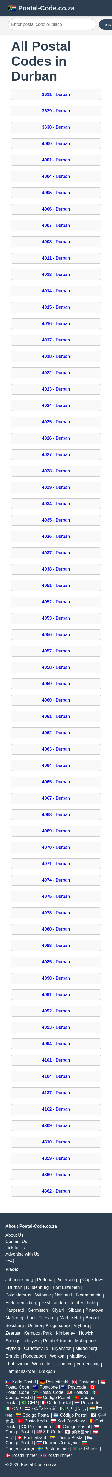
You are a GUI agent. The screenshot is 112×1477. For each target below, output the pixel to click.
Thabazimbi (16, 1363)
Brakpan (47, 1371)
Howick (86, 1333)
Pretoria (44, 1279)
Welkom (58, 1356)
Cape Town (93, 1279)
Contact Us (16, 1241)
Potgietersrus (18, 1295)
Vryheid (12, 1348)
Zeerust (12, 1333)
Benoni (92, 1318)
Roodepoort (34, 1356)
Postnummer (56, 1448)
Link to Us (15, 1247)
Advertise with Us (22, 1254)
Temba (76, 1302)
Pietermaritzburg (21, 1302)
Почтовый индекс (60, 1442)
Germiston (38, 1310)
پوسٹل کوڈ (76, 1408)
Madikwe (78, 1356)
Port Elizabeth (66, 1287)
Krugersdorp (58, 1325)
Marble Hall (71, 1318)
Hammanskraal (20, 1371)
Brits (91, 1302)
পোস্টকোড (89, 1448)
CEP (32, 1402)
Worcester (42, 1363)
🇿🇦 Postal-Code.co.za (41, 8)
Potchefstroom (57, 1340)
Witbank (43, 1295)
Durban (15, 1287)
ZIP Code (52, 1432)
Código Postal (19, 1397)
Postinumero (40, 1426)
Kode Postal (24, 1382)
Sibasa (74, 1310)
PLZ (9, 1437)
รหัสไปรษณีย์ (44, 1408)
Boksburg (14, 1325)
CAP (16, 1408)
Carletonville (36, 1348)
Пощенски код (19, 1448)
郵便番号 (80, 1432)
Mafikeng (14, 1318)
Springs (12, 1340)
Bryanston (62, 1348)
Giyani (58, 1310)
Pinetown (94, 1310)
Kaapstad (14, 1310)
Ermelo (12, 1356)
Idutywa (31, 1340)
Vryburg (81, 1325)
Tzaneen (64, 1363)
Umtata (35, 1325)
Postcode (88, 1382)
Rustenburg (37, 1287)
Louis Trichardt (41, 1318)
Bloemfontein (88, 1295)
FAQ (9, 1260)
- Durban (56, 94)
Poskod (80, 1392)
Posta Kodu (36, 1421)
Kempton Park (38, 1333)
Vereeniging (88, 1363)
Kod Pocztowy (71, 1421)
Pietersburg (67, 1279)
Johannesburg (19, 1279)
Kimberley (65, 1333)
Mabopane (85, 1340)
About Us (14, 1235)
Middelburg (86, 1348)
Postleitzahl (57, 1382)
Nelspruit (63, 1295)
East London (54, 1302)
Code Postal (59, 1402)
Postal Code (17, 1387)
